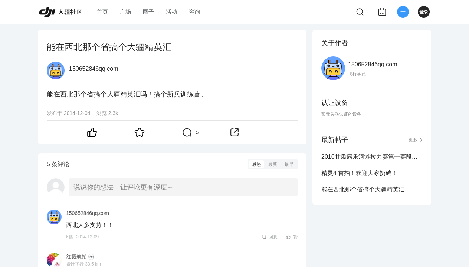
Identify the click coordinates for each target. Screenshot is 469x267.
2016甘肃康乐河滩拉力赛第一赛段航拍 (371, 157)
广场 (125, 12)
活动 (171, 12)
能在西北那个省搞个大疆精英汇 (362, 189)
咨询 (194, 12)
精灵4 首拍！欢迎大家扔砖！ (359, 173)
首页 (102, 12)
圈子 (148, 12)
